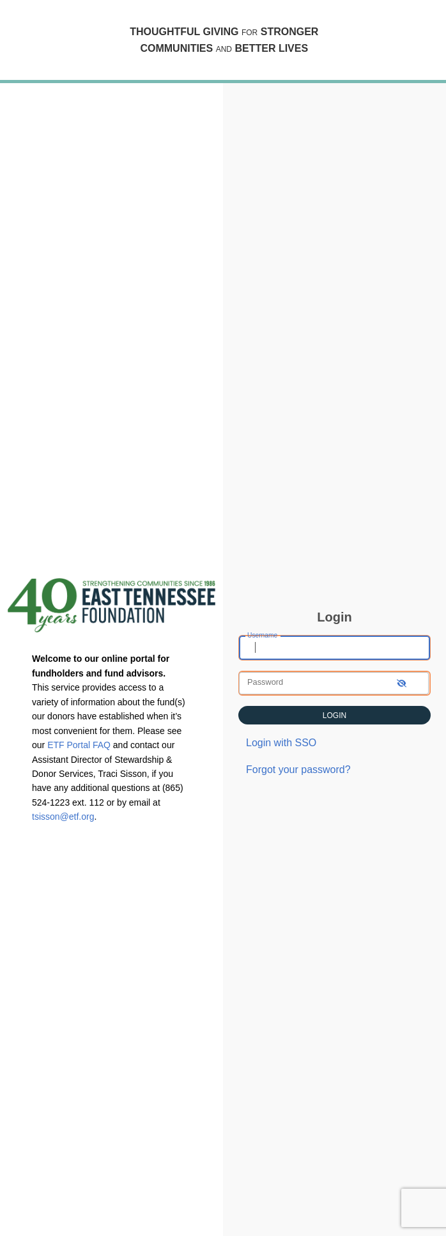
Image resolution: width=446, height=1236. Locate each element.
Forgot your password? (298, 769)
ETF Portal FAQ (79, 745)
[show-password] (401, 683)
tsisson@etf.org (63, 816)
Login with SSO (281, 742)
